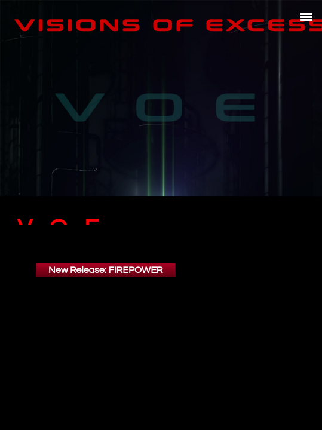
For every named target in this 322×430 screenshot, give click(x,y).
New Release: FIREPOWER (105, 263)
